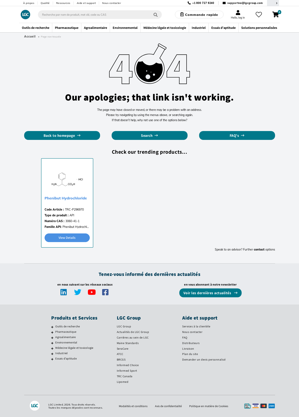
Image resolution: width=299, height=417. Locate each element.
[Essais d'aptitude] (52, 359)
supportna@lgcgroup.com (245, 3)
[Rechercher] (156, 14)
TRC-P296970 (74, 209)
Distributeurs (191, 343)
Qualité (45, 3)
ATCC (120, 354)
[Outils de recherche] (52, 327)
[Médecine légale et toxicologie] (52, 348)
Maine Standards (128, 343)
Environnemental (66, 342)
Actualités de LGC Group (133, 332)
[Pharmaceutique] (52, 332)
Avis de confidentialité (168, 406)
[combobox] (100, 14)
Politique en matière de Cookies (208, 406)
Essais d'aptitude (66, 358)
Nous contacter (111, 3)
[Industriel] (52, 354)
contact (259, 249)
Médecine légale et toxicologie (74, 348)
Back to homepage (59, 135)
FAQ (184, 337)
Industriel (61, 353)
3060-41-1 (72, 221)
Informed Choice (128, 365)
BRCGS (121, 359)
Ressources (63, 3)
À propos (28, 3)
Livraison (188, 348)
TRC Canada (124, 376)
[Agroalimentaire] (52, 338)
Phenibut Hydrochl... (76, 227)
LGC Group (124, 326)
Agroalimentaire (65, 337)
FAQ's (234, 135)
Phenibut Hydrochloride (66, 198)
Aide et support (86, 3)
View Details (67, 237)
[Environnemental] (52, 343)
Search (146, 135)
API (72, 215)
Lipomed (123, 382)
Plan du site (190, 354)
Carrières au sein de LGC (133, 337)
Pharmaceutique (65, 332)
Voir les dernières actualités (207, 292)
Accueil (30, 36)
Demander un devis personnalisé (204, 359)
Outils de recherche (67, 326)
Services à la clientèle (196, 326)
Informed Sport (127, 370)
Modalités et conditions (133, 406)
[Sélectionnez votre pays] (273, 3)
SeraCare (123, 348)
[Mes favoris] (259, 15)
